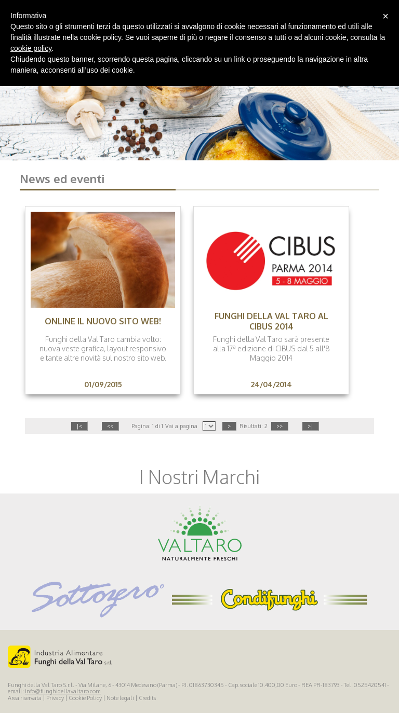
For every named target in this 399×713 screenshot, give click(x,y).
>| (310, 426)
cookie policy (30, 48)
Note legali (120, 698)
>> (279, 426)
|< (79, 426)
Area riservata (25, 698)
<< (110, 426)
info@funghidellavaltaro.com (63, 691)
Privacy (55, 698)
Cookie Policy (85, 698)
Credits (147, 698)
